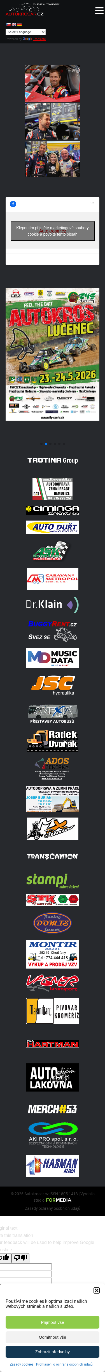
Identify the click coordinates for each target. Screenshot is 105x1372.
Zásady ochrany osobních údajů (52, 1208)
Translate (34, 39)
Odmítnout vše (52, 1337)
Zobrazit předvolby (52, 1351)
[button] (96, 1290)
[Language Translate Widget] (26, 32)
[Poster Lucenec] (52, 437)
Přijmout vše (52, 1322)
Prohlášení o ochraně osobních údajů (64, 1364)
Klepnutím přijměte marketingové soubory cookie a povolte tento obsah (52, 231)
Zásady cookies (21, 1364)
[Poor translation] (20, 1258)
